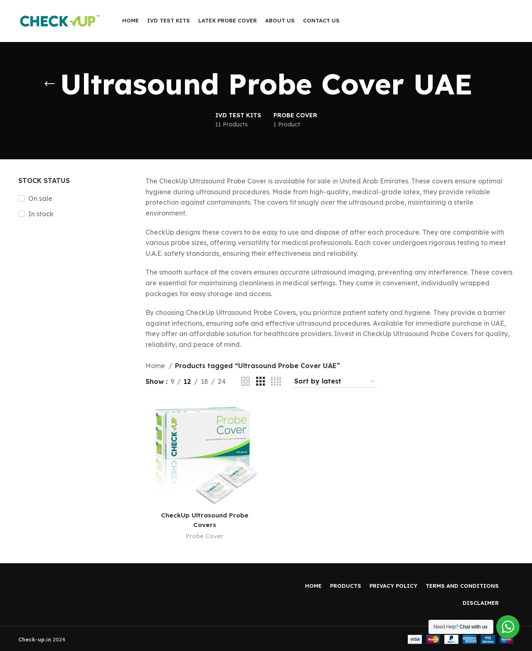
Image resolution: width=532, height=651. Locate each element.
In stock (41, 214)
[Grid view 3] (260, 382)
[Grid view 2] (245, 382)
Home (156, 365)
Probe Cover (204, 535)
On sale (40, 198)
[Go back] (49, 84)
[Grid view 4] (276, 382)
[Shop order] (335, 381)
